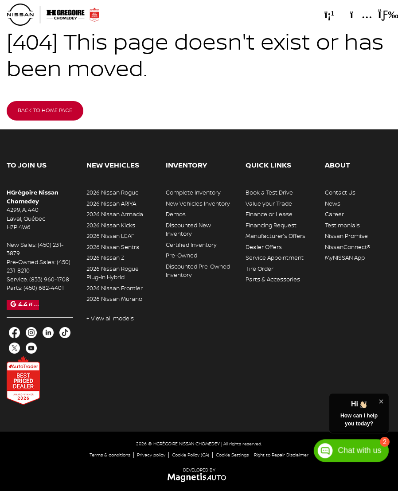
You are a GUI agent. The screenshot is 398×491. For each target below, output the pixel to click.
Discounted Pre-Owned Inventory (198, 271)
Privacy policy (151, 455)
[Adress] (357, 14)
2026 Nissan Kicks (110, 225)
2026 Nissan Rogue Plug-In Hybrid (112, 273)
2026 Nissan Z (105, 257)
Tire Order (259, 269)
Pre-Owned (181, 255)
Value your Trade (269, 203)
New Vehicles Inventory (198, 203)
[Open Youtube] (31, 348)
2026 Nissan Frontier (114, 288)
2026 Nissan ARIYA (111, 203)
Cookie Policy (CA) (190, 455)
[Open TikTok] (64, 332)
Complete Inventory (193, 192)
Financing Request (271, 225)
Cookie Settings (232, 455)
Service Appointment (275, 257)
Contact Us (340, 192)
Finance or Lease (269, 214)
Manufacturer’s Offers (275, 236)
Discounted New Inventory (188, 230)
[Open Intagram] (31, 332)
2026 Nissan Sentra (113, 247)
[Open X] (14, 348)
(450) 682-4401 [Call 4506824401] (43, 288)
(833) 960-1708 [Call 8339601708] (49, 279)
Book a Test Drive (269, 192)
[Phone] (329, 14)
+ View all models (110, 318)
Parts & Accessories (273, 279)
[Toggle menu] (381, 14)
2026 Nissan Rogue (112, 192)
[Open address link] (26, 219)
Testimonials (342, 225)
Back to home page (45, 110)
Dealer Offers (264, 247)
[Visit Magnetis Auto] (199, 477)
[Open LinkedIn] (48, 332)
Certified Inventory (191, 245)
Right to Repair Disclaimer (281, 455)
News (332, 203)
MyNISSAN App (345, 257)
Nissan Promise (346, 236)
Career (334, 214)
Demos (176, 214)
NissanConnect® (347, 247)
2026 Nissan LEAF (110, 236)
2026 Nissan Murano (114, 299)
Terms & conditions (110, 455)
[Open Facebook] (14, 332)
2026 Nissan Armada (114, 214)
